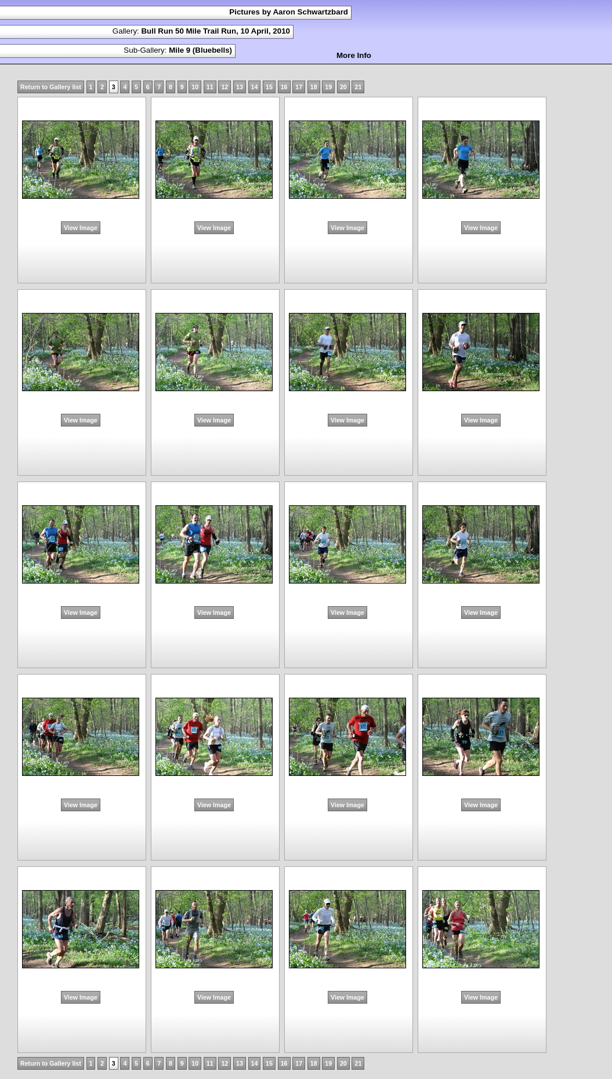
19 (328, 86)
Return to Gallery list (50, 86)
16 (284, 86)
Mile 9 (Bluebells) (200, 50)
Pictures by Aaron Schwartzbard (288, 12)
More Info (353, 55)
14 (254, 86)
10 (194, 86)
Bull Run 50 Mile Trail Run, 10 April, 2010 (215, 31)
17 (298, 86)
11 (210, 86)
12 (224, 86)
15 (269, 86)
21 (357, 86)
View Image (80, 227)
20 (343, 86)
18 (313, 86)
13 (239, 86)
